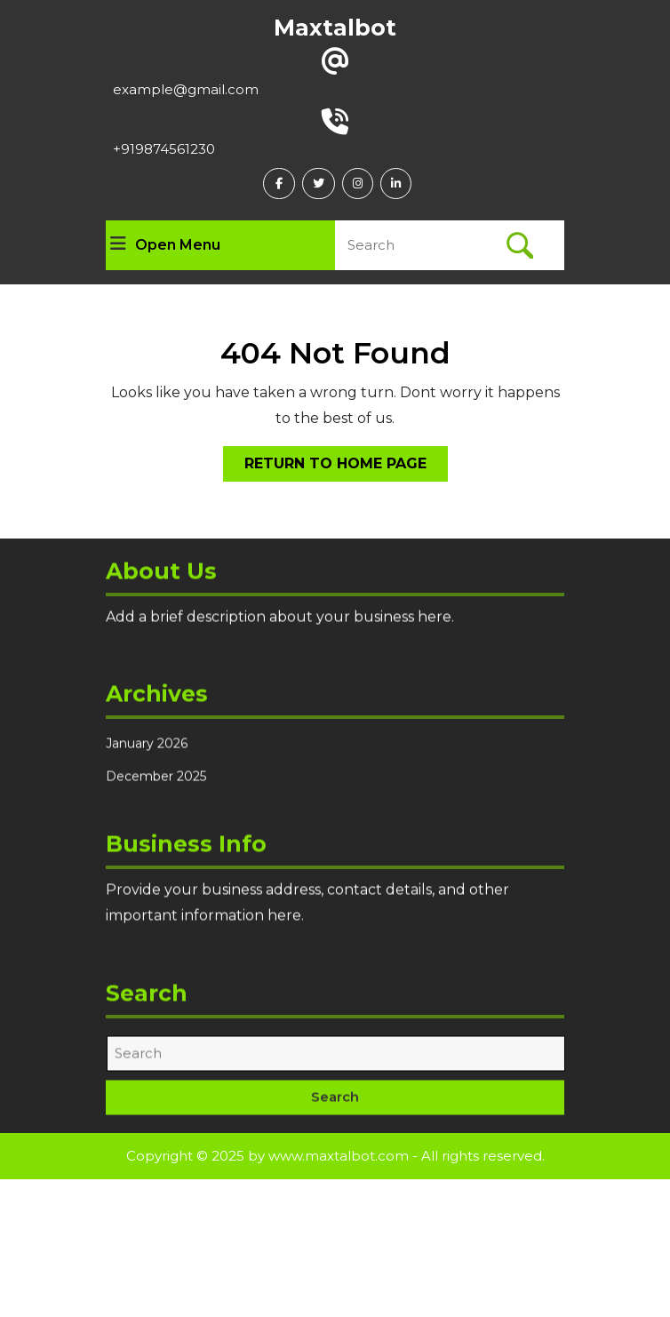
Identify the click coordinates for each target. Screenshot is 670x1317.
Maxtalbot (335, 27)
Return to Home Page (346, 467)
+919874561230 (164, 148)
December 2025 (156, 789)
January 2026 (146, 756)
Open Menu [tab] (165, 245)
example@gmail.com (186, 89)
